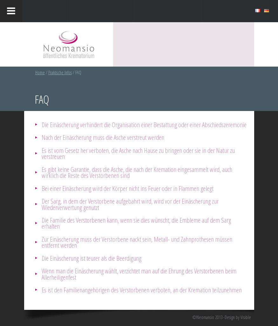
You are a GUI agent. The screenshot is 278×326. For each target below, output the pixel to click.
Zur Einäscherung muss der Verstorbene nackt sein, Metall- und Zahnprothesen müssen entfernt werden (137, 242)
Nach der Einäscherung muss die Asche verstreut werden (103, 137)
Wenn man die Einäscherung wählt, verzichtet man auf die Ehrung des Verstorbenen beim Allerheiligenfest (139, 273)
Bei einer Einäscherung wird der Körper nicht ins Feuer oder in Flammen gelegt (128, 188)
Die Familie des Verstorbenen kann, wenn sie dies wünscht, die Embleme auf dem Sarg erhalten (136, 223)
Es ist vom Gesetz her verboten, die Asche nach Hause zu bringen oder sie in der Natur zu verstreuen (138, 153)
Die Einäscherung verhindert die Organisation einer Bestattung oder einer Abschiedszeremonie (144, 124)
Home (40, 72)
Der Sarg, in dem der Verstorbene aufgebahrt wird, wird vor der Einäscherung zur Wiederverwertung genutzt (130, 204)
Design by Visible (238, 317)
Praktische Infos (60, 72)
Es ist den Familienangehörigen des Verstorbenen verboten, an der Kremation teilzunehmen (142, 289)
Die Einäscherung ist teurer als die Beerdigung (91, 258)
